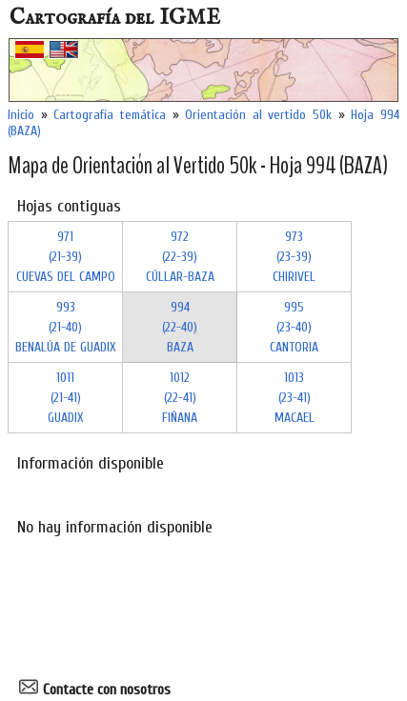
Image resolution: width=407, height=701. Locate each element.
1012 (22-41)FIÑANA (179, 398)
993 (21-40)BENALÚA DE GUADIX (65, 327)
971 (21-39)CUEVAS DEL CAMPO (65, 257)
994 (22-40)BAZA (179, 327)
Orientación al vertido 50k (258, 115)
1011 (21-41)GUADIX (65, 398)
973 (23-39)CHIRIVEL (294, 257)
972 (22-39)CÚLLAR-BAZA (180, 257)
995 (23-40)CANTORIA (294, 327)
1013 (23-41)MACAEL (295, 398)
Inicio (21, 115)
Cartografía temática (109, 115)
